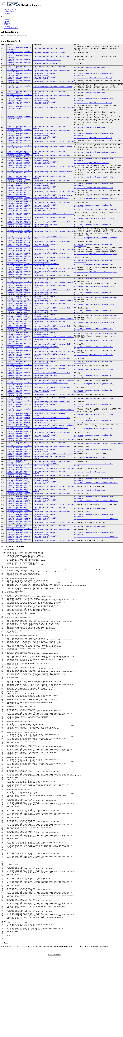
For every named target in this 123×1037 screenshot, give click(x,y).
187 (2, 859)
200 (2, 881)
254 (2, 971)
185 (2, 856)
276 (2, 1008)
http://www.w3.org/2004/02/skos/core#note (91, 163)
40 (1, 615)
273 (2, 1003)
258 (2, 978)
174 (2, 838)
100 (2, 714)
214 (2, 904)
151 (2, 799)
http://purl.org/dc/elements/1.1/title (49, 48)
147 (2, 793)
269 (2, 996)
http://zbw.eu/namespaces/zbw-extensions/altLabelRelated (19, 238)
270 (2, 998)
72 (1, 668)
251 (2, 966)
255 (2, 973)
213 (2, 903)
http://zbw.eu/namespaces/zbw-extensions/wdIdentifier (19, 443)
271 (2, 999)
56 (1, 641)
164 (2, 821)
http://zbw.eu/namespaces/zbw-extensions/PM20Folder (19, 457)
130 (2, 764)
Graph (6, 24)
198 (2, 878)
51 (1, 633)
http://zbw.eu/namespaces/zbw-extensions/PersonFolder (19, 472)
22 (1, 585)
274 (2, 1004)
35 (1, 606)
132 (2, 768)
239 (2, 946)
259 (2, 979)
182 (2, 851)
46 (1, 625)
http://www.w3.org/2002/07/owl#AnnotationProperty (95, 152)
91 (1, 699)
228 (2, 928)
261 (2, 983)
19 (1, 580)
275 (2, 1006)
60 (1, 648)
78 (1, 678)
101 (2, 716)
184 (2, 854)
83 (1, 686)
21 (1, 583)
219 (2, 913)
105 (2, 723)
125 (2, 756)
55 (1, 640)
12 (1, 568)
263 (2, 986)
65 (1, 656)
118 (2, 744)
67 (1, 660)
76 (1, 675)
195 (2, 873)
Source (6, 19)
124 (2, 754)
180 (2, 848)
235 (2, 939)
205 (2, 889)
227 (2, 926)
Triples (6, 21)
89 (1, 696)
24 (1, 588)
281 (2, 1016)
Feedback (7, 13)
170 (2, 831)
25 (1, 590)
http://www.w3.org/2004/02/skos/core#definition (53, 82)
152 (2, 801)
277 (2, 1009)
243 (2, 953)
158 (2, 811)
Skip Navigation (9, 10)
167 (2, 826)
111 (2, 733)
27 (1, 593)
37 (1, 610)
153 (2, 803)
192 (2, 868)
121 (2, 749)
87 (1, 693)
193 (2, 869)
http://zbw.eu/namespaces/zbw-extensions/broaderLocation (19, 414)
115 (2, 739)
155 (2, 806)
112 (2, 734)
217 (2, 909)
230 (2, 931)
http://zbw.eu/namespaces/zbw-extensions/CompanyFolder (19, 490)
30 (1, 598)
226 (2, 924)
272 (2, 1001)
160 (2, 814)
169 (2, 829)
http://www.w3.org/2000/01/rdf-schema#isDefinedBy (46, 74)
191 (2, 866)
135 (2, 773)
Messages (7, 23)
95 (1, 706)
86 (1, 691)
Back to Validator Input (11, 28)
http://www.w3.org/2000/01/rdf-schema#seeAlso (93, 188)
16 (1, 575)
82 (1, 685)
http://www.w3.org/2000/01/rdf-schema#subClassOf (46, 78)
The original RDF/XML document (13, 546)
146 (2, 791)
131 (2, 766)
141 (2, 783)
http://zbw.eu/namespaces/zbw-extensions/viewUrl (19, 272)
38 (1, 611)
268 (2, 994)
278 (2, 1011)
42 (1, 618)
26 (1, 591)
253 (2, 969)
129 (2, 763)
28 (1, 595)
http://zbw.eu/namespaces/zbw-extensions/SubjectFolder (19, 508)
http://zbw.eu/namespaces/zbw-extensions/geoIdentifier (19, 428)
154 (2, 804)
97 (1, 709)
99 (1, 713)
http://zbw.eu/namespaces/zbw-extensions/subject (19, 355)
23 (1, 586)
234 (2, 938)
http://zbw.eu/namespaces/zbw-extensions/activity (19, 398)
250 (2, 964)
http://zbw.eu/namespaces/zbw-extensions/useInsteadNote (19, 152)
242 (2, 951)
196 (2, 874)
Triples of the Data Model (10, 41)
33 (1, 603)
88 (1, 694)
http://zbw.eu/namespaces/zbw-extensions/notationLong (19, 254)
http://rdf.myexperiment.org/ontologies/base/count (95, 209)
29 (1, 596)
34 (1, 605)
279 (2, 1013)
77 (1, 676)
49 (1, 630)
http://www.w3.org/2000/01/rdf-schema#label (51, 71)
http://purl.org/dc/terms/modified (47, 63)
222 (2, 918)
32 (1, 601)
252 (2, 968)
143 (2, 786)
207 (2, 893)
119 (2, 746)
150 (2, 798)
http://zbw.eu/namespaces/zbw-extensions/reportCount (19, 322)
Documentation (9, 11)
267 (2, 993)
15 (1, 573)
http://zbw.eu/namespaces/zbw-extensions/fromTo (19, 384)
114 (2, 738)
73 (1, 670)
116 (2, 741)
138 (2, 778)
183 (2, 853)
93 (1, 703)
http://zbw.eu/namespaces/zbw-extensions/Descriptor (19, 67)
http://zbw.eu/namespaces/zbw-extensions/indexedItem (19, 177)
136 (2, 774)
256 (2, 974)
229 (2, 929)
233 (2, 936)
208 (2, 894)
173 (2, 836)
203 (2, 886)
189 (2, 863)
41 (1, 616)
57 (1, 643)
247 (2, 959)
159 (2, 813)
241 (2, 949)
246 (2, 958)
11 (1, 566)
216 (2, 908)
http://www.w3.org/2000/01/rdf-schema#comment (52, 87)
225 (2, 923)
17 (1, 576)
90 (1, 698)
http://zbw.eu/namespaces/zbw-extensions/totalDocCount (19, 286)
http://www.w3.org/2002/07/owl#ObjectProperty (93, 177)
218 (2, 911)
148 (2, 794)
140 (2, 781)
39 (1, 613)
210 (2, 898)
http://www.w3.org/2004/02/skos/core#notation (93, 265)
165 (2, 823)
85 (1, 690)
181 (2, 849)
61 (1, 650)
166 (2, 824)
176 (2, 841)
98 (1, 711)
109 (2, 729)
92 (1, 701)
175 (2, 839)
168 (2, 828)
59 (1, 646)
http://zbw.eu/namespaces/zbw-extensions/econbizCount (19, 198)
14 (1, 571)
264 (2, 988)
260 (2, 981)
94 (1, 704)
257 (2, 976)
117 (2, 743)
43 (1, 620)
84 (1, 688)
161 (2, 816)
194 (2, 871)
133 (2, 769)
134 (2, 771)
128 (2, 761)
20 (1, 581)
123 (2, 753)
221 (2, 916)
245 (2, 956)
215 (2, 906)
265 (2, 989)
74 (1, 671)
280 (2, 1014)
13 (1, 570)
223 (2, 919)
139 (2, 779)
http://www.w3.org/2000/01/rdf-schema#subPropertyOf (46, 163)
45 (1, 623)
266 (2, 991)
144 (2, 788)
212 (2, 901)
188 (2, 861)
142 (2, 784)
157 (2, 809)
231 (2, 933)
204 (2, 888)
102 (2, 718)
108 (2, 728)
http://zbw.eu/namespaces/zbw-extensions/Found (19, 127)
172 (2, 834)
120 (2, 748)
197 (2, 876)
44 (1, 621)
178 (2, 844)
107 (2, 726)
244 (2, 954)
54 (1, 638)
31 (1, 600)
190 (2, 864)
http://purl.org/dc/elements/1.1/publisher (51, 56)
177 (2, 843)
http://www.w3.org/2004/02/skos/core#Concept (93, 78)
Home (17, 10)
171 (2, 833)
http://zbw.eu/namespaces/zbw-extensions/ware (19, 369)
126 (2, 758)
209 (2, 896)
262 (2, 984)
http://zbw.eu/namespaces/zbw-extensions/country (19, 340)
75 (1, 673)
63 (1, 653)
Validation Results (9, 32)
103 (2, 719)
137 (2, 776)
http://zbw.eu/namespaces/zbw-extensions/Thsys (19, 92)
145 (2, 789)
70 (1, 665)
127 (2, 759)
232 (2, 934)
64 (1, 655)
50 (1, 631)
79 (1, 680)
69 (1, 663)
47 (1, 626)
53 (1, 636)
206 (2, 891)
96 (1, 708)
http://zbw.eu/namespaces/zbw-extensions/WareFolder (19, 526)
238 (2, 944)
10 (1, 565)
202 (2, 884)
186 (2, 858)
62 (1, 651)
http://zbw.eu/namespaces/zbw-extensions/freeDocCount (19, 304)
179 (2, 846)
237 (2, 943)
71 (1, 666)
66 (1, 658)
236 (2, 941)
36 (1, 608)
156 (2, 808)
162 (2, 818)
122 (2, 751)
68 (1, 661)
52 (1, 635)
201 (2, 883)
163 (2, 819)
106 (2, 724)
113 (2, 736)
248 (2, 961)
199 (2, 879)
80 (1, 681)
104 (2, 721)
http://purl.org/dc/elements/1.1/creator (50, 53)
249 (2, 963)
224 (2, 921)
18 (1, 578)
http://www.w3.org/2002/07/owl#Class (89, 67)
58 (1, 645)
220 (2, 914)
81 (1, 683)
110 (2, 731)
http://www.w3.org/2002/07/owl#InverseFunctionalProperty (98, 443)
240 (2, 948)
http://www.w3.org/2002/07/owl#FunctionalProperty (95, 199)
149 (2, 796)
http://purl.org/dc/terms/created (47, 60)
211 (2, 899)
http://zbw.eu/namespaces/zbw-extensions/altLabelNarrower (19, 218)
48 (1, 628)
